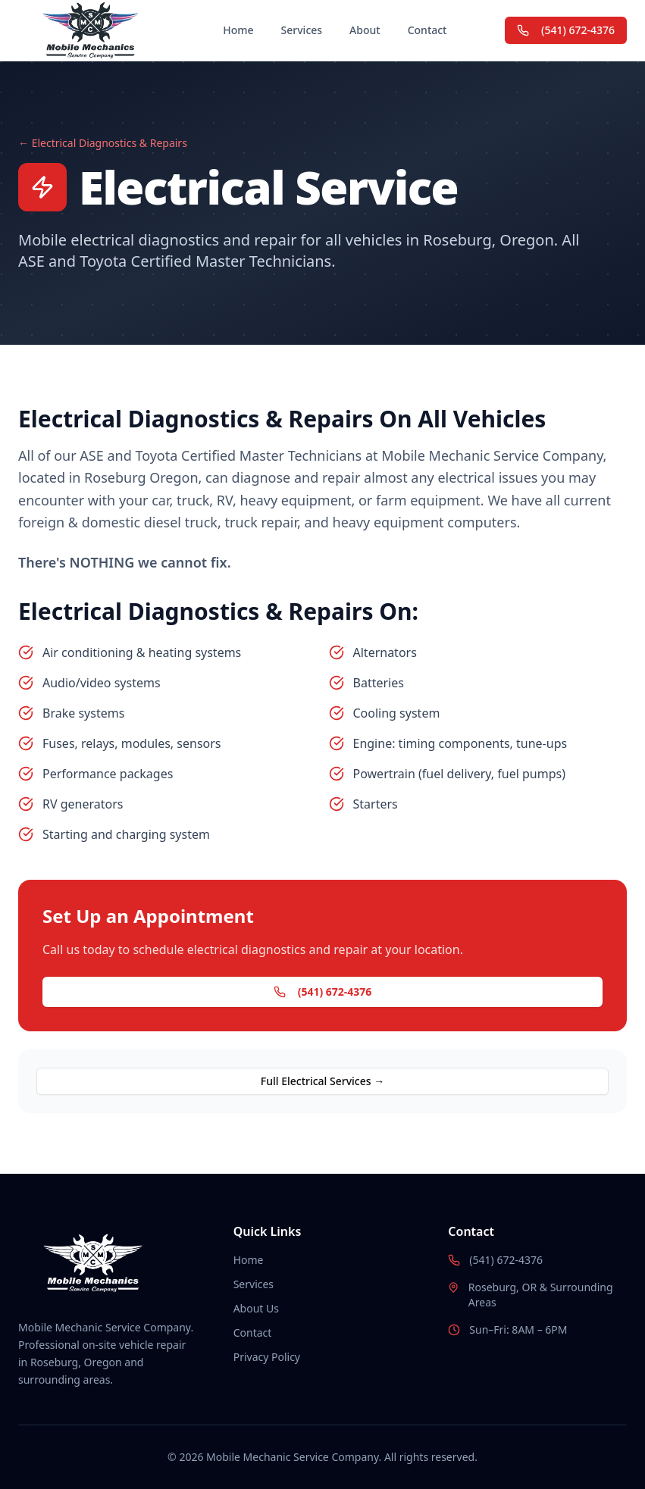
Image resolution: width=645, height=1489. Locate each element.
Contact (427, 30)
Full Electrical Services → (322, 1081)
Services (302, 30)
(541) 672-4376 (566, 30)
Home (238, 30)
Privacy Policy (266, 1357)
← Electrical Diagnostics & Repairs (102, 143)
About (364, 30)
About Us (256, 1308)
